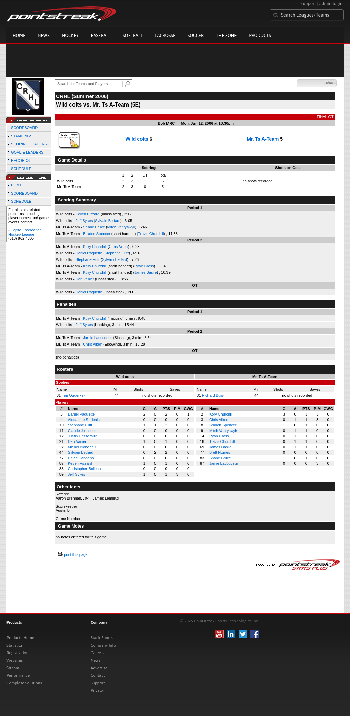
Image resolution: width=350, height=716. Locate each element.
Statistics (14, 645)
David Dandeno (81, 458)
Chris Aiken (118, 246)
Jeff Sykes (84, 221)
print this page (76, 554)
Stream (12, 667)
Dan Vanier (85, 279)
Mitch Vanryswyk (121, 227)
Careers (97, 652)
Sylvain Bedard (107, 221)
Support (98, 682)
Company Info (103, 645)
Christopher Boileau (84, 469)
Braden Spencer (96, 233)
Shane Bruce (94, 227)
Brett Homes (219, 452)
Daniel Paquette (89, 253)
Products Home (20, 637)
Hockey (70, 35)
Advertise (99, 667)
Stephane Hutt (117, 253)
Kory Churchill (94, 246)
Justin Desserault (82, 436)
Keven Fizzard (87, 214)
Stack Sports (102, 637)
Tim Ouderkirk (73, 395)
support (308, 3)
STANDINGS (21, 136)
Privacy (97, 690)
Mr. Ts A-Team (263, 139)
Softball (133, 35)
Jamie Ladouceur (97, 338)
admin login (330, 3)
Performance (18, 675)
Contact (98, 675)
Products (260, 35)
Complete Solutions (24, 682)
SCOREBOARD (24, 128)
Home (19, 35)
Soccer (196, 35)
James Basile (145, 272)
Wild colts (137, 139)
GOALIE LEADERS (27, 152)
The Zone (226, 35)
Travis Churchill (151, 233)
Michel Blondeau (82, 447)
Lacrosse (165, 35)
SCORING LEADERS (29, 144)
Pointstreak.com (61, 14)
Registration (17, 652)
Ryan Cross (144, 266)
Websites (14, 660)
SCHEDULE (21, 169)
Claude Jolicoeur (82, 431)
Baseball (101, 35)
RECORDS (20, 160)
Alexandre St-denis (84, 420)
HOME (16, 185)
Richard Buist (213, 395)
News (44, 35)
